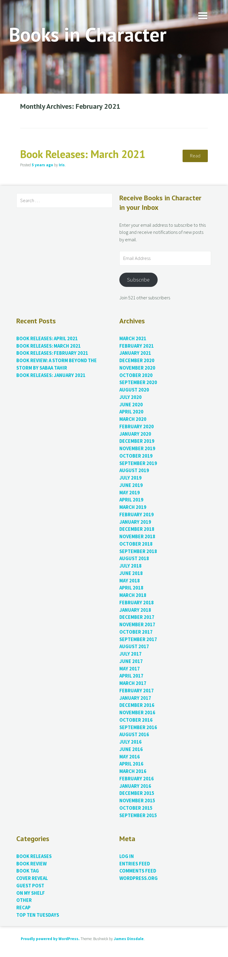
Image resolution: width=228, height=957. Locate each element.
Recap (23, 908)
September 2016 (138, 727)
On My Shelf (30, 893)
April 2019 (131, 500)
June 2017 (131, 661)
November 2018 (137, 536)
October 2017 (136, 632)
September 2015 (138, 815)
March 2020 (132, 419)
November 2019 (137, 448)
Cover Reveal (32, 878)
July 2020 (130, 397)
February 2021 (136, 346)
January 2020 (135, 434)
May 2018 (129, 581)
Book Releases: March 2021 (82, 154)
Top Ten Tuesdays (37, 915)
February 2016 (136, 779)
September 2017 (138, 639)
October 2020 (136, 375)
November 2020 (137, 368)
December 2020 (136, 360)
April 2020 (131, 412)
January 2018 (135, 610)
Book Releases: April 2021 (47, 338)
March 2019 (132, 507)
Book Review (31, 864)
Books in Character (88, 34)
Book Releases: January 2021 (51, 375)
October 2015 (136, 808)
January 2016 (135, 786)
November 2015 (137, 801)
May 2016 (129, 757)
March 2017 (132, 683)
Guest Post (30, 886)
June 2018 (131, 573)
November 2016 (137, 713)
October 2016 (136, 720)
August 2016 (134, 734)
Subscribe (138, 279)
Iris (62, 164)
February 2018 (136, 603)
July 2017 (130, 654)
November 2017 (137, 625)
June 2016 (131, 749)
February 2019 (136, 515)
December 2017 (136, 617)
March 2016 (132, 771)
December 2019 (136, 441)
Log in (126, 856)
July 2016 (130, 742)
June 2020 (131, 405)
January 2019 (135, 522)
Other (24, 900)
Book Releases (34, 856)
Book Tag (27, 871)
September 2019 (138, 463)
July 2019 (130, 478)
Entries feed (134, 864)
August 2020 (134, 390)
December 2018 (136, 529)
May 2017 (129, 669)
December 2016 (136, 705)
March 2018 (132, 595)
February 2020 (136, 427)
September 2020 (138, 382)
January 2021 (135, 353)
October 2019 (136, 456)
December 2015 (136, 793)
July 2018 (130, 566)
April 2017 (131, 676)
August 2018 (134, 558)
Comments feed (137, 871)
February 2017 (136, 691)
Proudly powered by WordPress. (50, 938)
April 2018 (131, 588)
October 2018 (136, 544)
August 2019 (134, 470)
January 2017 (135, 698)
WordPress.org (138, 878)
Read (195, 156)
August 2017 (134, 646)
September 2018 (138, 551)
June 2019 (131, 485)
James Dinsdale (129, 938)
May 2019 (129, 493)
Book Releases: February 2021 (52, 353)
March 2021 (132, 338)
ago (42, 164)
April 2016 (131, 764)
